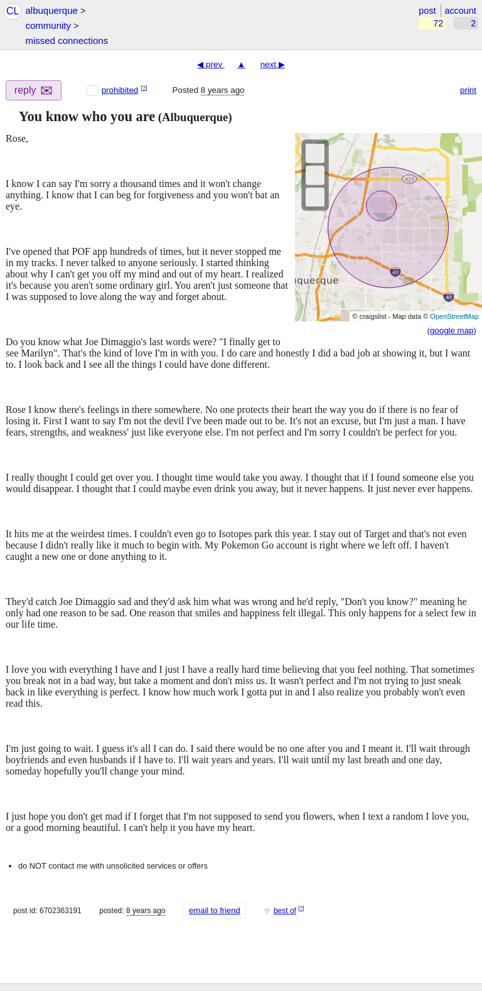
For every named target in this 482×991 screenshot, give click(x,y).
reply (33, 90)
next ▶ (272, 64)
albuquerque (51, 10)
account (460, 11)
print (468, 90)
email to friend (214, 910)
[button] (11, 117)
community (48, 25)
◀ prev (210, 64)
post (427, 11)
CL (12, 11)
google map (452, 330)
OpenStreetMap (454, 316)
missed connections (66, 40)
